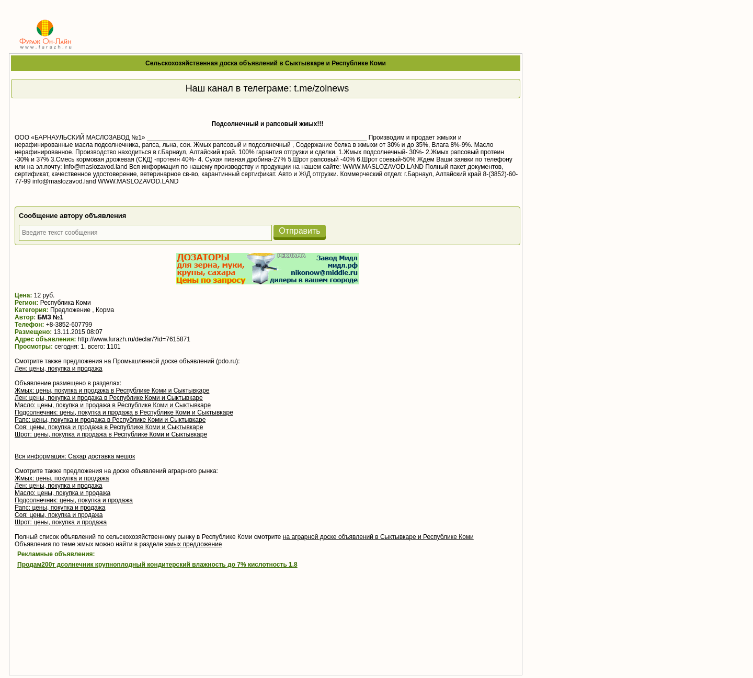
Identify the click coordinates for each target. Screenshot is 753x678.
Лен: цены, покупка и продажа (58, 368)
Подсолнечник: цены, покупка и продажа (74, 500)
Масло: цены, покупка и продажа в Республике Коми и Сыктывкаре (113, 405)
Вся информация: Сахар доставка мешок (75, 456)
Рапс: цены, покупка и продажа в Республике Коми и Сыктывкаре (110, 419)
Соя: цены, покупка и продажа (58, 515)
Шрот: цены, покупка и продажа (61, 522)
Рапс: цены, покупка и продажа (60, 507)
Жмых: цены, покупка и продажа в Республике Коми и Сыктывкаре (112, 390)
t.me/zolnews (321, 88)
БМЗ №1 (51, 317)
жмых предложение (193, 544)
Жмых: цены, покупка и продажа (62, 478)
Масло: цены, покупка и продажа (62, 493)
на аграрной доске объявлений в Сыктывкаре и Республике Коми (378, 537)
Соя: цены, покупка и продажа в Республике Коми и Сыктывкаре (109, 427)
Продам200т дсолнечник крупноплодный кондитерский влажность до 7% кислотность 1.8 (157, 564)
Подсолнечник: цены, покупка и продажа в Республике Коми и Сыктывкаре (124, 412)
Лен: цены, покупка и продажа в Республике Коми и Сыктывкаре (109, 397)
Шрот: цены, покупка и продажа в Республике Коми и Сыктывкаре (111, 434)
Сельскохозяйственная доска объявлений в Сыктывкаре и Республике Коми (265, 63)
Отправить (299, 230)
